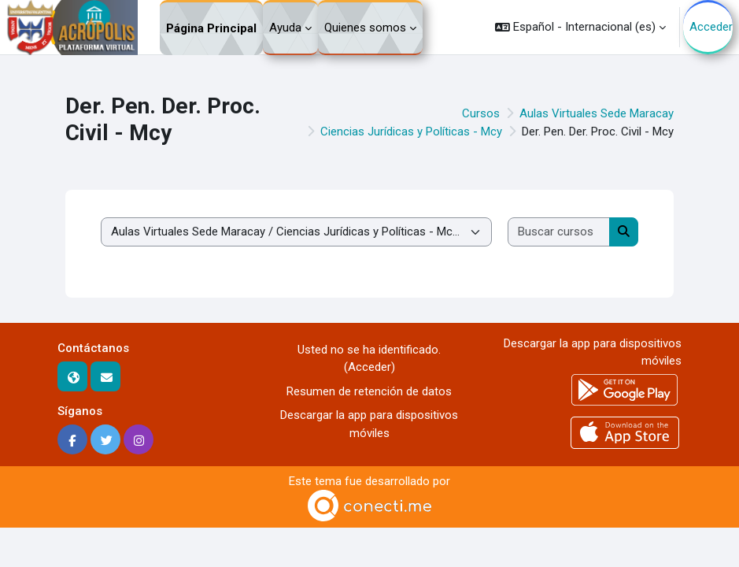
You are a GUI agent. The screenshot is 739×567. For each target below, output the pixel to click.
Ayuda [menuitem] (285, 27)
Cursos (481, 113)
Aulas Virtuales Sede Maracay (596, 113)
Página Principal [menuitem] (211, 28)
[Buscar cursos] (559, 231)
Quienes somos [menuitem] (365, 27)
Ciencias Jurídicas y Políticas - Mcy (411, 131)
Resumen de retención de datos (369, 391)
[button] (580, 27)
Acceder (711, 27)
